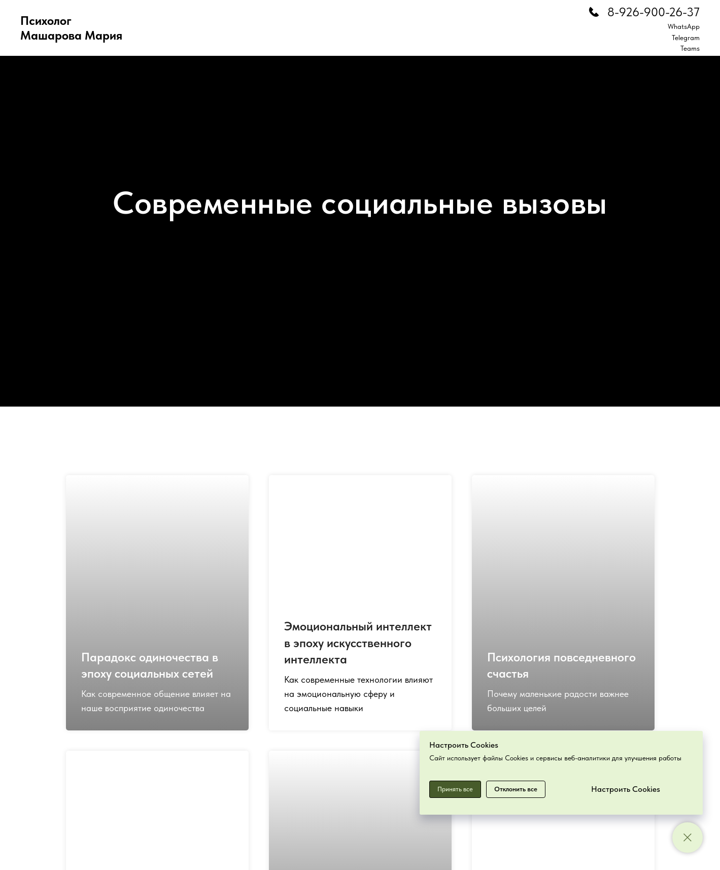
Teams (690, 48)
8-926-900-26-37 (653, 12)
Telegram (686, 38)
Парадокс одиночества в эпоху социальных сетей (149, 665)
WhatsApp (684, 26)
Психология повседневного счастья (561, 665)
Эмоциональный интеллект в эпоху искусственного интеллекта (358, 642)
